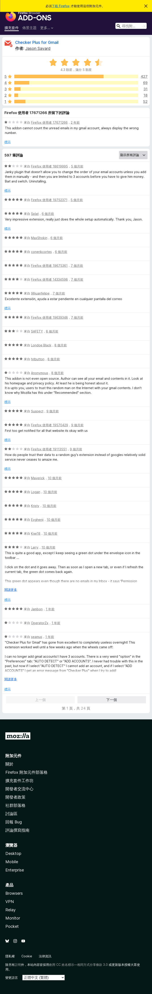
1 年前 (50, 609)
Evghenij (37, 519)
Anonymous (39, 373)
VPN (9, 901)
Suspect (37, 411)
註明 (18, 964)
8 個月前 (52, 331)
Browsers (14, 893)
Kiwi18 (35, 533)
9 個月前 (52, 411)
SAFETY (37, 331)
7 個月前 (77, 265)
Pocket (12, 926)
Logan (35, 492)
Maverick (38, 478)
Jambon (37, 609)
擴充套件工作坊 (19, 780)
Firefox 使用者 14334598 (49, 279)
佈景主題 (29, 27)
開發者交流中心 (19, 788)
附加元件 (13, 755)
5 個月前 (77, 166)
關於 (9, 764)
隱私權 (10, 956)
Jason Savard (37, 48)
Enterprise (14, 870)
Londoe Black (41, 345)
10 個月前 (55, 478)
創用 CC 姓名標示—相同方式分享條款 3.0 (78, 964)
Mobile (11, 861)
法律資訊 (45, 956)
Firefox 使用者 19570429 (49, 425)
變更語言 (11, 977)
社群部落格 (15, 805)
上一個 (40, 699)
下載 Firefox (61, 6)
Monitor (12, 918)
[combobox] (131, 26)
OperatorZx (39, 623)
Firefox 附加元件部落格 (26, 772)
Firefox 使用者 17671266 (49, 122)
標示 (7, 142)
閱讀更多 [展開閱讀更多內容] (10, 589)
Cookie (26, 956)
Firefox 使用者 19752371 (49, 200)
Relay (10, 909)
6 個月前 (48, 214)
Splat (35, 214)
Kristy (35, 506)
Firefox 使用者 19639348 (49, 317)
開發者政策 (15, 797)
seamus (36, 637)
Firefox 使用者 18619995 (49, 166)
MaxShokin (39, 238)
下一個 (111, 699)
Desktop (13, 853)
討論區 (11, 813)
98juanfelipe (40, 293)
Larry (34, 547)
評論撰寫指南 (17, 830)
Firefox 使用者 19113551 (49, 449)
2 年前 (75, 122)
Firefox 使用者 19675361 (49, 265)
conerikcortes (41, 252)
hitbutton (37, 359)
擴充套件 (11, 27)
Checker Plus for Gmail (36, 42)
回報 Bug (13, 822)
